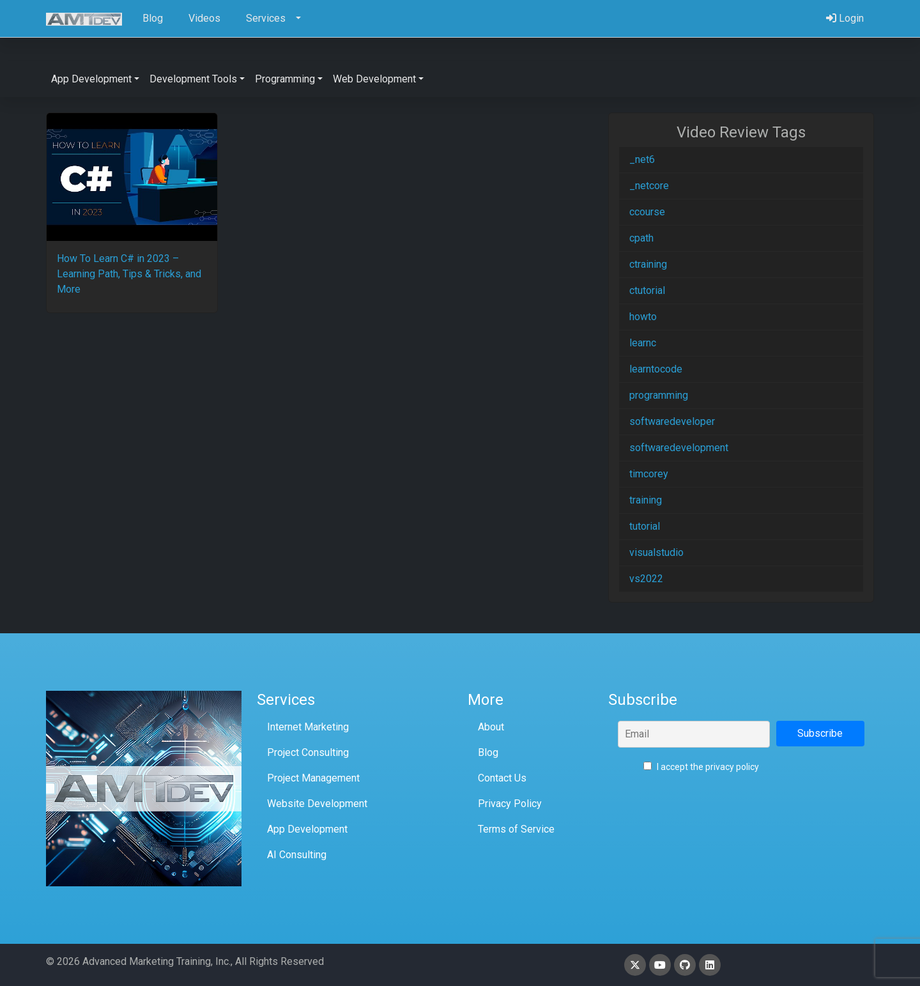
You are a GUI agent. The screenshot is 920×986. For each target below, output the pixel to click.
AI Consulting (296, 855)
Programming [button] (285, 79)
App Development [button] (91, 79)
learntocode (655, 369)
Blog (488, 752)
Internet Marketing (308, 727)
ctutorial (647, 290)
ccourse (647, 212)
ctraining (648, 264)
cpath (641, 238)
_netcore (649, 186)
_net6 (642, 159)
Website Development (317, 803)
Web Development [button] (374, 79)
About (491, 727)
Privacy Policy (510, 803)
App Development (307, 829)
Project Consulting (308, 752)
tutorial (644, 526)
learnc (642, 343)
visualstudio (656, 552)
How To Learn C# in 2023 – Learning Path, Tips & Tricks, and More (129, 273)
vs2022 (646, 579)
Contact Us (502, 778)
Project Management (313, 778)
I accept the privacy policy (701, 767)
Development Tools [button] (193, 79)
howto (643, 317)
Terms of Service (516, 829)
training (645, 500)
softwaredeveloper (672, 421)
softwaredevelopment (678, 448)
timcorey (648, 474)
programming (658, 395)
